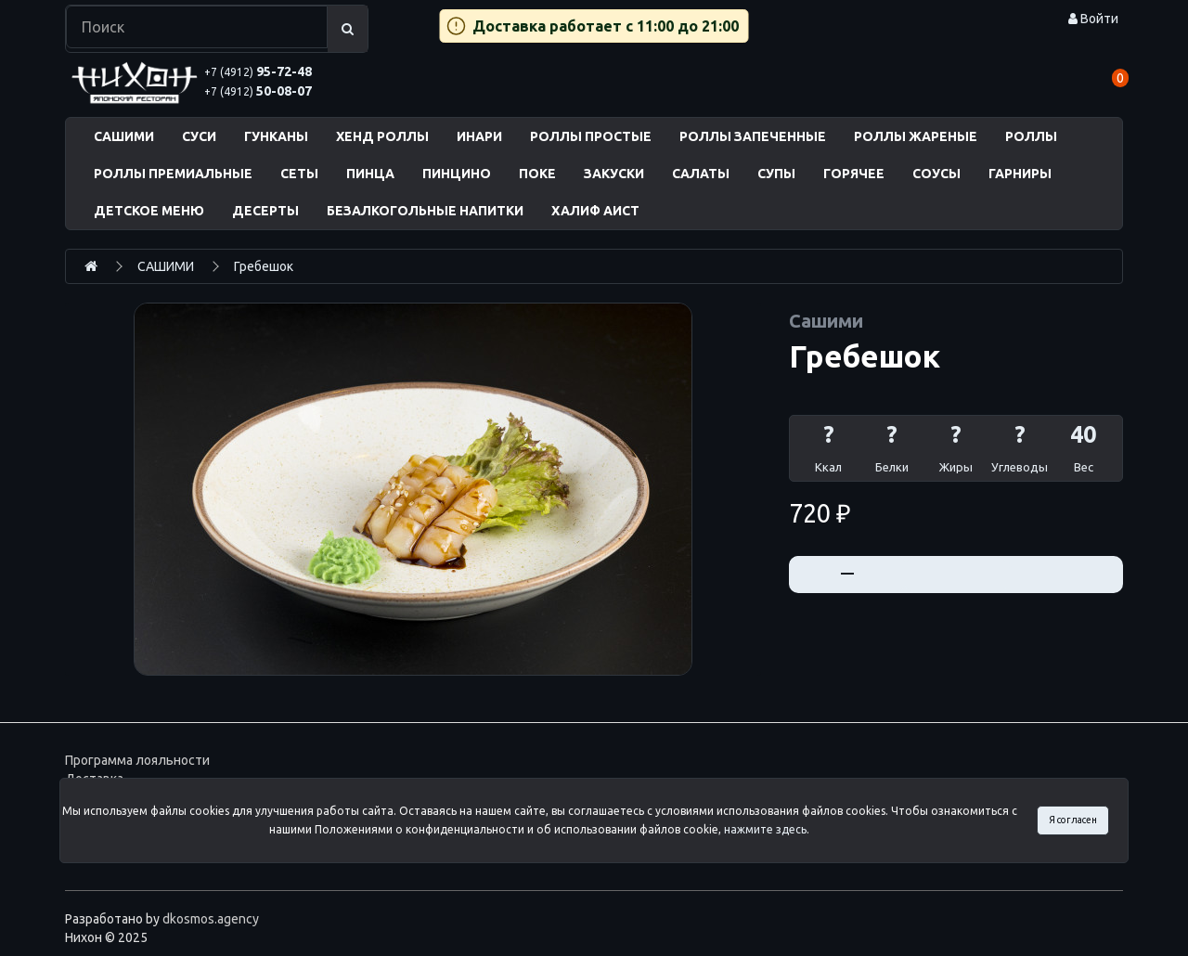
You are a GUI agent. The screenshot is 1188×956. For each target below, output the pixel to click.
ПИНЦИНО (456, 173)
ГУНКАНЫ (276, 136)
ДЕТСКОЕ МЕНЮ (149, 210)
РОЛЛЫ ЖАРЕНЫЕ (915, 136)
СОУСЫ (936, 173)
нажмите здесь (765, 829)
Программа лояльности (137, 760)
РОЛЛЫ (1031, 136)
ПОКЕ (537, 173)
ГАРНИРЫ (1020, 173)
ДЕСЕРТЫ (265, 210)
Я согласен (1073, 819)
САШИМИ (124, 136)
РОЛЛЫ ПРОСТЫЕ (591, 136)
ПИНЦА (370, 173)
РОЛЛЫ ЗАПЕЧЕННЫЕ (752, 136)
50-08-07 (258, 91)
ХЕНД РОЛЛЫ (382, 136)
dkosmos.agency (210, 918)
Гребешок (263, 266)
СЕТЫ (299, 173)
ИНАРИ (479, 136)
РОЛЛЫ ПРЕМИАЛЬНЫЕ (173, 173)
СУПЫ (776, 173)
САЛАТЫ (701, 173)
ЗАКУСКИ (614, 173)
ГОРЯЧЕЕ (854, 173)
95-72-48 (258, 71)
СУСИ (199, 136)
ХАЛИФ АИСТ (595, 210)
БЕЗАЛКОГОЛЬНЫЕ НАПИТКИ (425, 210)
